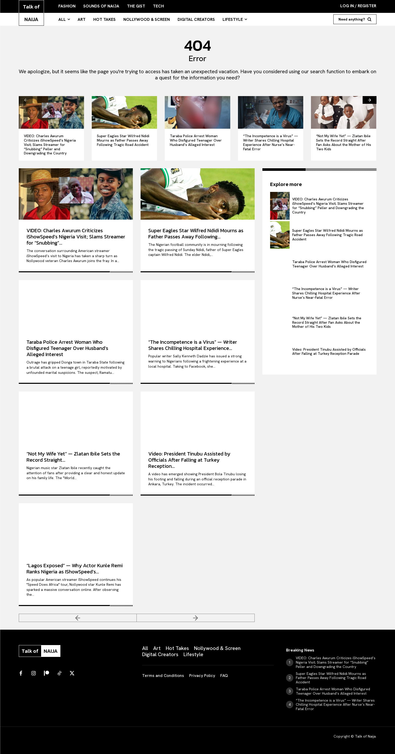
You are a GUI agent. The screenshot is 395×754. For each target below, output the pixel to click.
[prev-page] (26, 100)
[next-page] (369, 100)
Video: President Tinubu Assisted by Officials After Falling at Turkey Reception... (189, 460)
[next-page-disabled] (196, 618)
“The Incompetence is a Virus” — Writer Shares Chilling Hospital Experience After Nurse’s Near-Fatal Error (270, 142)
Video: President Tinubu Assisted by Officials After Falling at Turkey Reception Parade (329, 351)
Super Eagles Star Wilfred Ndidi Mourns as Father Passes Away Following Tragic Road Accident (123, 140)
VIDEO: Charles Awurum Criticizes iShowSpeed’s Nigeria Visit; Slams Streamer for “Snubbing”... (75, 237)
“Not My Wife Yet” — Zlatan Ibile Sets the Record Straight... (73, 457)
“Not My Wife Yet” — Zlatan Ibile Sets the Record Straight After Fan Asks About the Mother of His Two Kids (343, 142)
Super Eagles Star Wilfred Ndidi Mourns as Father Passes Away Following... (195, 233)
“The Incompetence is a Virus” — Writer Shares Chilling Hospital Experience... (192, 345)
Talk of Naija (365, 736)
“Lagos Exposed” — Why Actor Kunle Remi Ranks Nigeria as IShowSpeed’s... (74, 568)
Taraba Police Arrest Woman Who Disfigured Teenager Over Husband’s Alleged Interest (196, 140)
